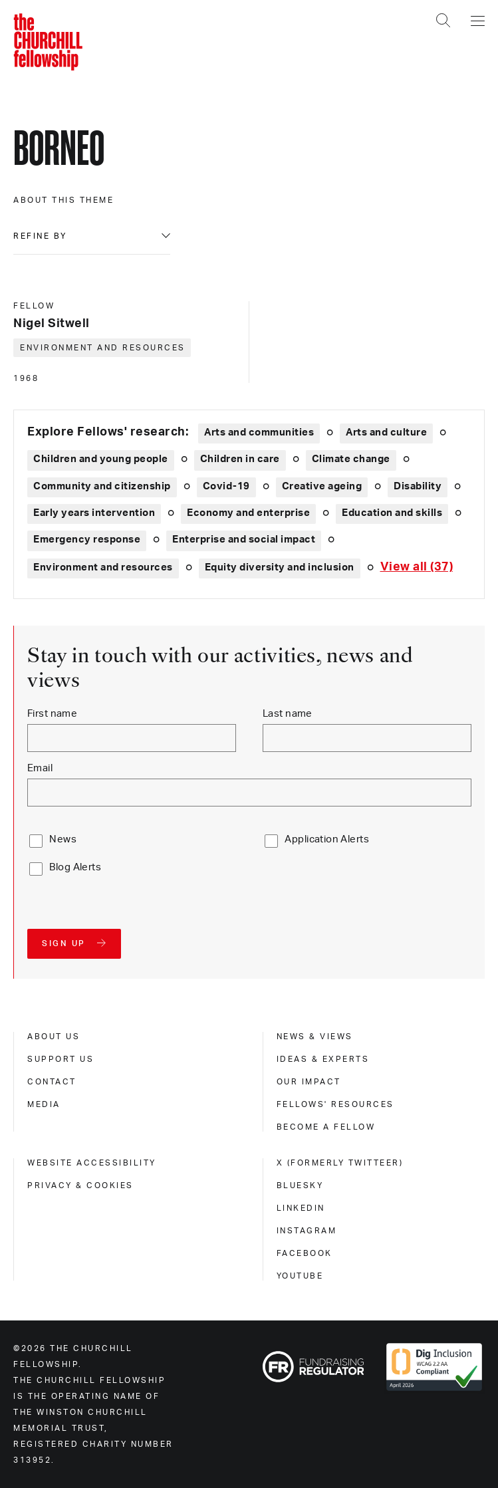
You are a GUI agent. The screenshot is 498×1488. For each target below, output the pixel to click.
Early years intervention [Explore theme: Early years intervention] (94, 513)
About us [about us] (53, 1037)
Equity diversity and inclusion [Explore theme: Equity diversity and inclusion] (279, 567)
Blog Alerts (75, 867)
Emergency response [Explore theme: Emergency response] (86, 540)
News (62, 839)
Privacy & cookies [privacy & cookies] (80, 1185)
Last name (287, 714)
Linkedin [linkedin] (301, 1208)
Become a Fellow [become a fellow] (326, 1127)
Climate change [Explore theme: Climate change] (351, 459)
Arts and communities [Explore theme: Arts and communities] (259, 432)
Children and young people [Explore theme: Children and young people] (100, 459)
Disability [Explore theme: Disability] (417, 486)
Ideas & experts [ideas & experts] (323, 1059)
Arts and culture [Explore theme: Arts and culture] (386, 432)
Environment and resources (103, 348)
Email (40, 768)
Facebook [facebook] (304, 1253)
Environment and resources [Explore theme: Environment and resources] (103, 567)
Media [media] (44, 1104)
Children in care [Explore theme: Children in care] (240, 459)
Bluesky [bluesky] (300, 1185)
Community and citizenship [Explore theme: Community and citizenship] (102, 486)
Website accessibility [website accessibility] (91, 1163)
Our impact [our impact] (309, 1082)
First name (52, 714)
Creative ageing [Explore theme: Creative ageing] (322, 486)
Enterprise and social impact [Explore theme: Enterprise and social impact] (243, 540)
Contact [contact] (51, 1082)
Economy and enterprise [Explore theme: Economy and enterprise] (248, 513)
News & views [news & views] (315, 1037)
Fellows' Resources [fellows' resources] (335, 1104)
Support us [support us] (60, 1059)
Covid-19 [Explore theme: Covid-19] (226, 486)
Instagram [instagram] (307, 1231)
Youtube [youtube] (300, 1276)
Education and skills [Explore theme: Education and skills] (392, 513)
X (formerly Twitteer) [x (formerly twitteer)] (340, 1163)
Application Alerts (327, 839)
